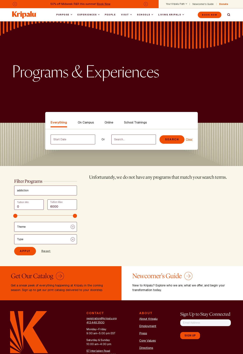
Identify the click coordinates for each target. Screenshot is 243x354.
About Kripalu (148, 319)
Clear (189, 139)
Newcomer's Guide (203, 4)
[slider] (15, 216)
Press (143, 333)
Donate (223, 4)
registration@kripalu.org (101, 318)
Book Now (103, 4)
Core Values (147, 341)
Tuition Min (23, 202)
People (110, 14)
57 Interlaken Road (98, 351)
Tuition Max (56, 202)
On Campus (86, 122)
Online (109, 122)
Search (227, 14)
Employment (147, 326)
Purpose (63, 14)
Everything (59, 122)
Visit (125, 14)
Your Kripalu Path (175, 4)
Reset (46, 251)
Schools (143, 14)
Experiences (87, 14)
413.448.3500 (95, 322)
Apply (25, 251)
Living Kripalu (169, 14)
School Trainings (135, 122)
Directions (146, 348)
